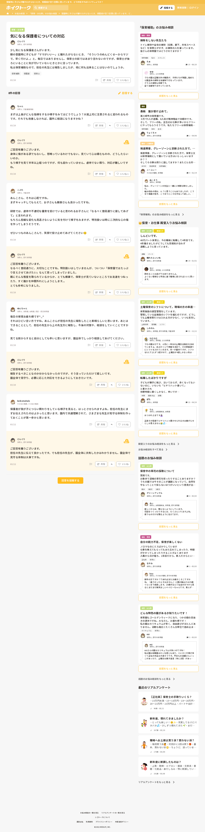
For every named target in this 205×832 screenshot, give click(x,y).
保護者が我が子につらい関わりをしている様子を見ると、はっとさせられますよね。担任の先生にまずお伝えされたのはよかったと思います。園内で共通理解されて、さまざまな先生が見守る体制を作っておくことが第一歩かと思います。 (70, 413)
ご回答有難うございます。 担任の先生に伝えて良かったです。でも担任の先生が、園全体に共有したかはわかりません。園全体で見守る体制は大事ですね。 (70, 453)
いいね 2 (123, 239)
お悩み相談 (20, 13)
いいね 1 (123, 80)
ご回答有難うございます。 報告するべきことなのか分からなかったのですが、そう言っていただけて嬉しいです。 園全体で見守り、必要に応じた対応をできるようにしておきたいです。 (61, 373)
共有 (107, 80)
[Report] (97, 80)
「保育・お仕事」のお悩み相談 (43, 13)
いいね (123, 384)
